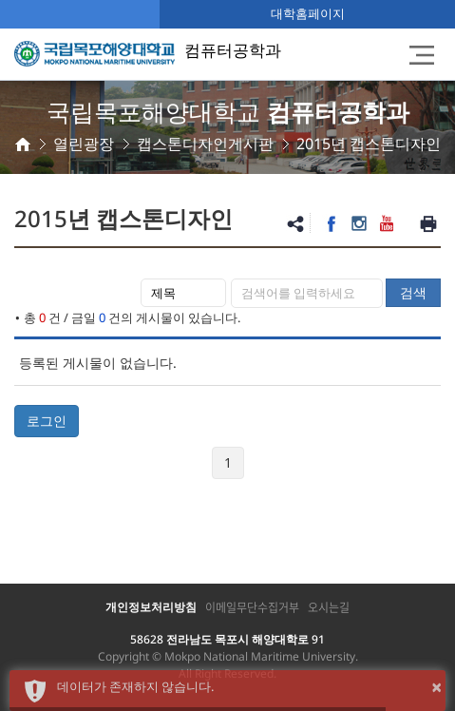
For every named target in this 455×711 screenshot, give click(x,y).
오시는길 (329, 607)
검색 (413, 292)
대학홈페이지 (308, 13)
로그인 (46, 421)
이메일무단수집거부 (252, 607)
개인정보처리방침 (151, 607)
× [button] (436, 687)
